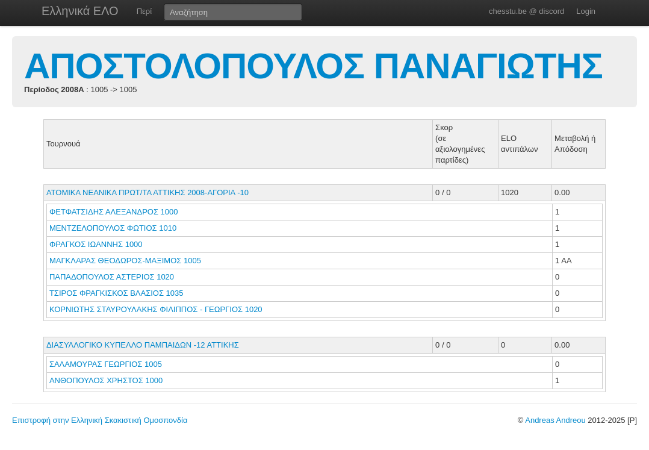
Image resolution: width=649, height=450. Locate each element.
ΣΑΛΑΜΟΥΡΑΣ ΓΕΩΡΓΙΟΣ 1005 (105, 364)
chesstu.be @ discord (526, 11)
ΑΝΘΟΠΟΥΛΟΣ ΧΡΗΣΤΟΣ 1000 (106, 380)
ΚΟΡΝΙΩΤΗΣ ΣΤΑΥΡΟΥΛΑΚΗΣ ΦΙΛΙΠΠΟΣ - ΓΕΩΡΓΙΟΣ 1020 (155, 309)
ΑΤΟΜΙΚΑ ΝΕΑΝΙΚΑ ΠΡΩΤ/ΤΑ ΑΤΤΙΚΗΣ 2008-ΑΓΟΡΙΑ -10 (147, 192)
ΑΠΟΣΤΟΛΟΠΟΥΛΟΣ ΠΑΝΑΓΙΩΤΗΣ (313, 66)
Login (585, 11)
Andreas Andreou (555, 420)
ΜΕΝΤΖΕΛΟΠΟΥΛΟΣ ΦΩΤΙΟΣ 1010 (112, 228)
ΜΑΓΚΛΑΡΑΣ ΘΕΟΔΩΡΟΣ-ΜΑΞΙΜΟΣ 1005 (125, 260)
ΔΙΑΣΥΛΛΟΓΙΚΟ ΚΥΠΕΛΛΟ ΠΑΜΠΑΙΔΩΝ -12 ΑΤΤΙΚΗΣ (142, 344)
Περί (144, 11)
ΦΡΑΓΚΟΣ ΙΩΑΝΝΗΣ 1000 (96, 244)
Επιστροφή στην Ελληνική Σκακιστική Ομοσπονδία (99, 420)
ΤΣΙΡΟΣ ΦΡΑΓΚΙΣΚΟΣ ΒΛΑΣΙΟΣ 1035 (116, 293)
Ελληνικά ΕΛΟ (80, 10)
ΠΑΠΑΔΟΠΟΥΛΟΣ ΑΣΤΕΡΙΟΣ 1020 (111, 276)
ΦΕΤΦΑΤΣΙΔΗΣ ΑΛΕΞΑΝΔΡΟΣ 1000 (113, 211)
